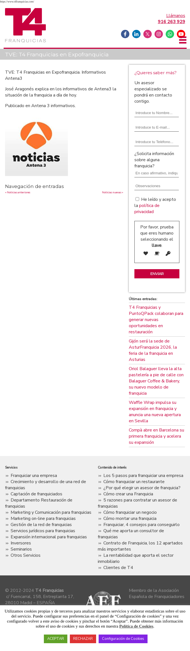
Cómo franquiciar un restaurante (134, 482)
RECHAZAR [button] (83, 638)
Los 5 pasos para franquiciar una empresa (143, 475)
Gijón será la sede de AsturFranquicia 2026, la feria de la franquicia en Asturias (153, 350)
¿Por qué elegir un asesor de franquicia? (141, 488)
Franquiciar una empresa (34, 475)
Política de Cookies (136, 626)
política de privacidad (147, 208)
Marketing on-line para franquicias (43, 518)
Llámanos (171, 19)
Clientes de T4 (118, 568)
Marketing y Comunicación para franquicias (51, 512)
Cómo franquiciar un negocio (130, 512)
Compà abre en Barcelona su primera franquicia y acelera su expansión (156, 436)
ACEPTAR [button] (55, 638)
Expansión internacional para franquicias (49, 537)
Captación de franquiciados (36, 494)
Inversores (21, 543)
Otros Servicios (26, 555)
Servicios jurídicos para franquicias (43, 531)
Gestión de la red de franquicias (41, 525)
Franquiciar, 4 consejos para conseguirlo (141, 525)
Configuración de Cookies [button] (123, 638)
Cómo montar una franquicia (129, 518)
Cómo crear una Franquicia (128, 494)
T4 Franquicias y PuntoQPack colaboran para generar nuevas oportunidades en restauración (156, 319)
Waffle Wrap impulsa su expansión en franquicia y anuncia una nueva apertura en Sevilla (155, 411)
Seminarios (21, 549)
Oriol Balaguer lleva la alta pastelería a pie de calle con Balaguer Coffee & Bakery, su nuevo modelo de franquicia (156, 381)
